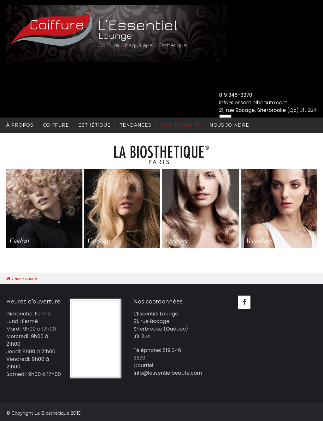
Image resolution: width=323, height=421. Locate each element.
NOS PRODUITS (180, 125)
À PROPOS (19, 125)
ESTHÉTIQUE (94, 125)
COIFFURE (56, 125)
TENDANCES (135, 125)
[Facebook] (244, 302)
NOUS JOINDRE (229, 125)
